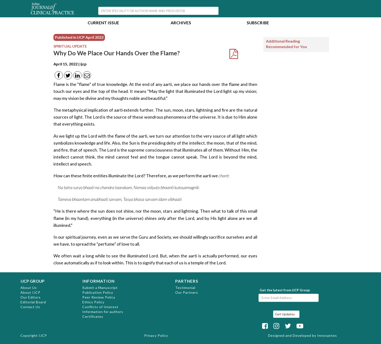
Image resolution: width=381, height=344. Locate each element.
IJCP (43, 335)
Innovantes (327, 335)
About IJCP (30, 292)
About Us (28, 288)
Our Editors (30, 297)
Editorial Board (33, 302)
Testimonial (185, 288)
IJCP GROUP (32, 281)
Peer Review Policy (98, 297)
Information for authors (102, 312)
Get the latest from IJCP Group (285, 290)
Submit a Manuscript (100, 288)
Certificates (92, 316)
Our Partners (186, 292)
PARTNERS (186, 281)
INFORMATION (98, 281)
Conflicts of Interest (100, 307)
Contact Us (30, 307)
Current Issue (103, 23)
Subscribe (258, 23)
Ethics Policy (93, 302)
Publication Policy (97, 292)
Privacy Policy (156, 335)
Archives (181, 23)
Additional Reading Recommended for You (286, 44)
